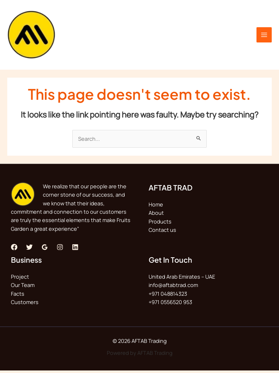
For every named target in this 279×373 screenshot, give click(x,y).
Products (160, 223)
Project (20, 279)
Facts (17, 295)
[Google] (44, 249)
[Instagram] (60, 249)
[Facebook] (14, 249)
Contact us (162, 232)
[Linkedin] (75, 249)
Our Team (23, 287)
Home (156, 206)
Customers (25, 304)
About (156, 215)
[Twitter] (29, 249)
